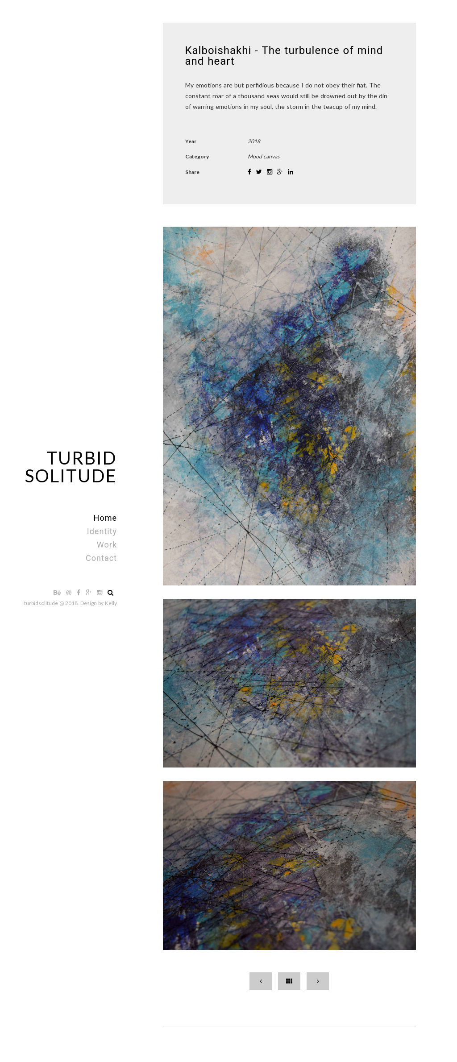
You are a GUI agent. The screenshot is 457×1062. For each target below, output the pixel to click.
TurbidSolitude (71, 466)
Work (107, 544)
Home (105, 518)
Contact (101, 558)
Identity (102, 531)
